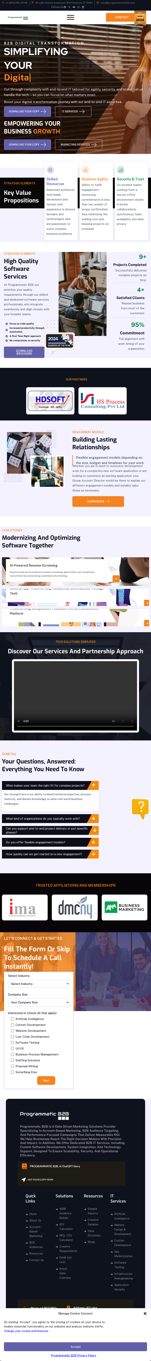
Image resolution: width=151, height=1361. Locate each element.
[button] (145, 1313)
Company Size (18, 994)
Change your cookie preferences (26, 1331)
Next (46, 1080)
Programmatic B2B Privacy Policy (73, 1355)
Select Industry (19, 975)
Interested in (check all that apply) (32, 1013)
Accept (76, 1346)
